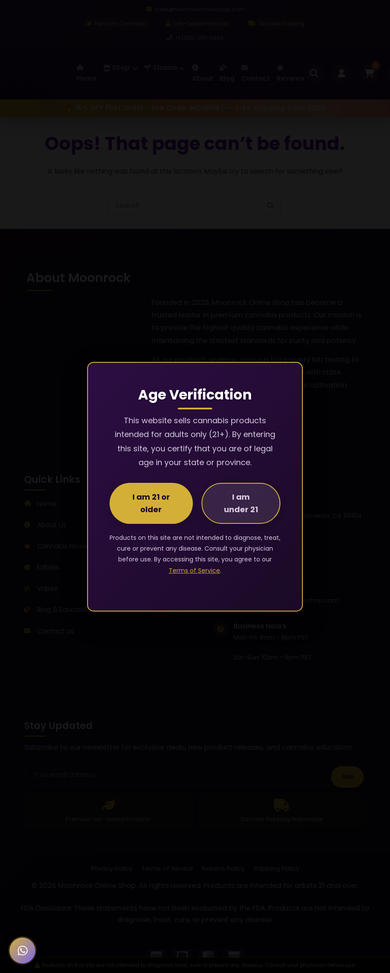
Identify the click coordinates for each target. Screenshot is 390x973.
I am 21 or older (151, 503)
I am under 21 (241, 503)
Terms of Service (194, 570)
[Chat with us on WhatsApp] (22, 950)
